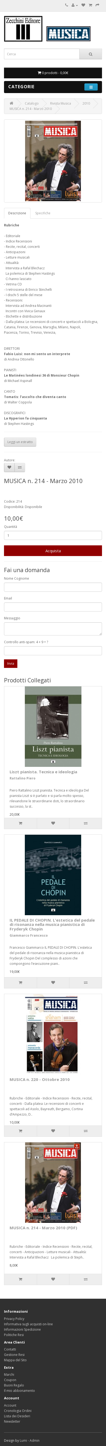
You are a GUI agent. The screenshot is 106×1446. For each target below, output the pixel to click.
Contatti (10, 1349)
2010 (86, 103)
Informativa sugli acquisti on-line (28, 1324)
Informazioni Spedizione (22, 1329)
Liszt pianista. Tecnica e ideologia (43, 771)
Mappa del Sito (15, 1360)
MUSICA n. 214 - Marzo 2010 (31, 108)
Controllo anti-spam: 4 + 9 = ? (26, 642)
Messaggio (12, 618)
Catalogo (32, 103)
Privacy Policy (14, 1318)
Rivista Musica (60, 103)
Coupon (10, 1380)
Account (10, 1405)
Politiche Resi (14, 1335)
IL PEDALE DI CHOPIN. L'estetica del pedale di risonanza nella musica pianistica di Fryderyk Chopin (52, 924)
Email (8, 598)
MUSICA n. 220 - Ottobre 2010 (40, 1079)
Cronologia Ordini (18, 1410)
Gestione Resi (14, 1354)
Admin (35, 1440)
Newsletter (12, 1421)
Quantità (10, 526)
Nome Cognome (16, 578)
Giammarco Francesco (29, 935)
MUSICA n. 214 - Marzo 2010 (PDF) (43, 1227)
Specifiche (42, 213)
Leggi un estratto (20, 442)
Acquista (53, 550)
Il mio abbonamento (19, 1390)
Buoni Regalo (14, 1385)
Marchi (9, 1374)
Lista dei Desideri (17, 1416)
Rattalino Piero (23, 778)
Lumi (23, 1440)
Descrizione (17, 213)
